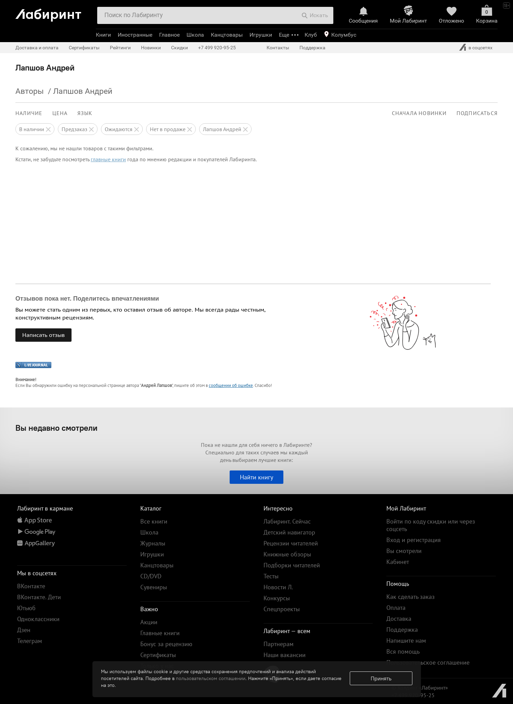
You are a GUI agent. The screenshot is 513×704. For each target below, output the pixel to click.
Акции (148, 622)
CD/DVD (151, 576)
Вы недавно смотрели (56, 428)
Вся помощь (403, 651)
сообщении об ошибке (231, 385)
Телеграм (29, 641)
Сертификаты (84, 47)
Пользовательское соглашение (428, 662)
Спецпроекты (282, 609)
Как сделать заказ (410, 597)
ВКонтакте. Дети (39, 597)
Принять (381, 678)
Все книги (153, 521)
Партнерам (279, 644)
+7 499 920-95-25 (217, 47)
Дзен (23, 630)
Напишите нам (406, 640)
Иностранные (135, 35)
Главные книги (160, 633)
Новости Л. (278, 587)
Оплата (396, 608)
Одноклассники (38, 619)
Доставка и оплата (37, 47)
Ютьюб (26, 608)
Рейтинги (120, 47)
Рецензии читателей (291, 543)
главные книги (108, 159)
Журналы (152, 543)
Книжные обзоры (287, 554)
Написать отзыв (43, 334)
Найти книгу (256, 477)
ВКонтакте (31, 586)
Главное (169, 35)
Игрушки (260, 35)
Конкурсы (277, 598)
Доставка (398, 619)
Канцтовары (227, 35)
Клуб (311, 35)
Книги (103, 35)
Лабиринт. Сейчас (287, 521)
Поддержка (312, 47)
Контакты (278, 47)
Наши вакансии (285, 655)
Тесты (271, 576)
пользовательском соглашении (210, 678)
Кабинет (397, 562)
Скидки (179, 47)
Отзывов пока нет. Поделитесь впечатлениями (87, 298)
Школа (195, 35)
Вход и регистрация (413, 540)
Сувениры (153, 587)
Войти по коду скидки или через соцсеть (430, 525)
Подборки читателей (292, 565)
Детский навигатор (289, 532)
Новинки (151, 47)
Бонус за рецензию (166, 644)
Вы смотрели (404, 551)
